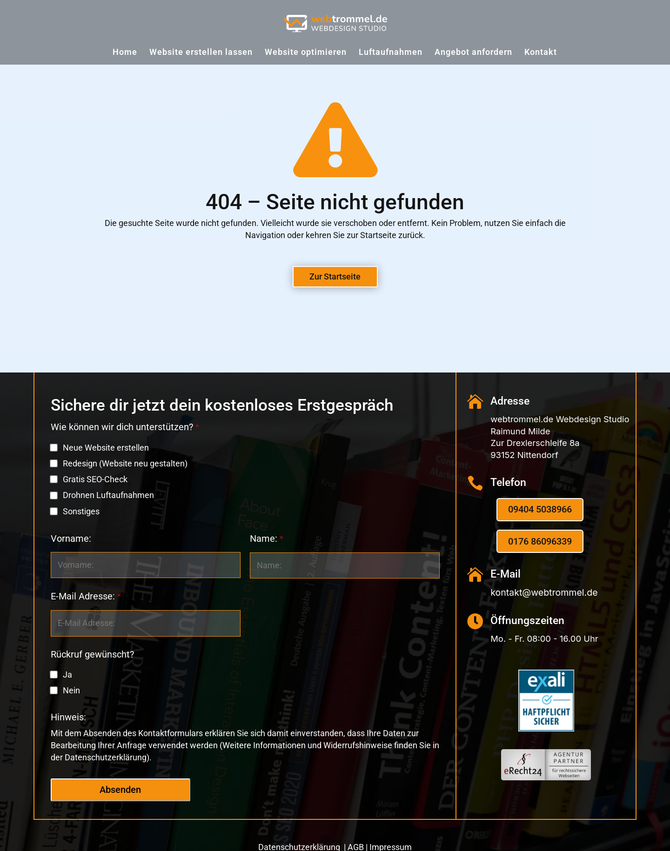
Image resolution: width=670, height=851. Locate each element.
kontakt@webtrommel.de (543, 592)
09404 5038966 (540, 509)
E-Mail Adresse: (86, 596)
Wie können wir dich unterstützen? (125, 427)
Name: (266, 538)
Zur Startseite (335, 276)
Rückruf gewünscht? (92, 654)
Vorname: (71, 538)
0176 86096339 (540, 541)
